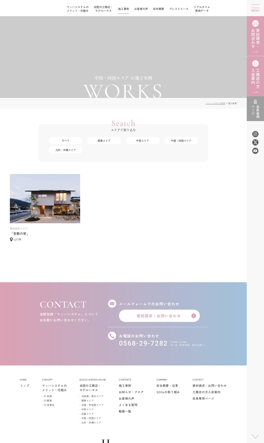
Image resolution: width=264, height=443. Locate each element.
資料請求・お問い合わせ (209, 353)
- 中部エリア (87, 377)
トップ (24, 353)
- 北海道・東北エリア (92, 363)
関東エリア (104, 108)
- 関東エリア (87, 368)
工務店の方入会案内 (206, 359)
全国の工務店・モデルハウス (103, 8)
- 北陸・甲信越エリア (92, 372)
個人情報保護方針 (228, 417)
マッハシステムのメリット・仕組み (78, 8)
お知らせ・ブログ (131, 359)
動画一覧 (125, 378)
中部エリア (142, 108)
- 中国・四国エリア (90, 385)
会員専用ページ (203, 366)
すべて (65, 108)
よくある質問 (128, 372)
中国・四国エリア (181, 108)
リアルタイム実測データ (202, 8)
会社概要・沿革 (167, 353)
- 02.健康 (47, 368)
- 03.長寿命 (48, 372)
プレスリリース (178, 9)
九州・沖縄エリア (65, 117)
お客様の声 (141, 9)
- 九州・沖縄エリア (90, 390)
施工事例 (123, 9)
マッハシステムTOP (215, 70)
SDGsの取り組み (168, 359)
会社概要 (158, 9)
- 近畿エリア (87, 381)
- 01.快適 (47, 363)
